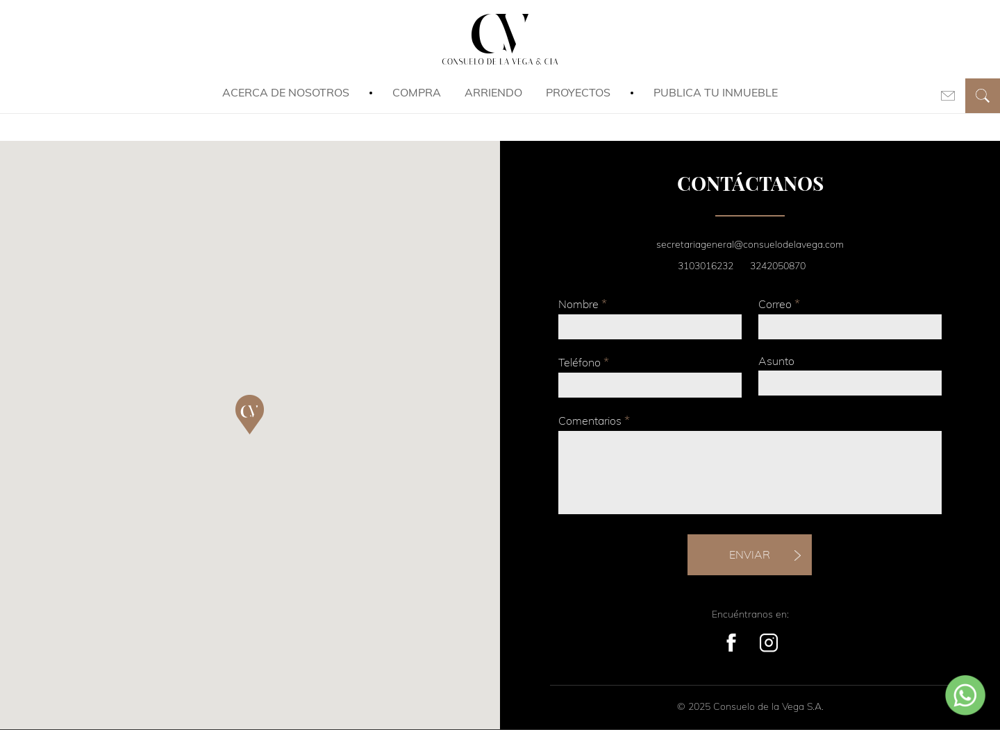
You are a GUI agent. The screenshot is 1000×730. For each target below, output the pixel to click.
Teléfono (583, 362)
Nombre (582, 304)
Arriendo (493, 92)
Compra (416, 92)
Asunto (776, 361)
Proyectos (578, 92)
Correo (779, 304)
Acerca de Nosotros (285, 92)
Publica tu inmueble (715, 92)
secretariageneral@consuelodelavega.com (750, 244)
